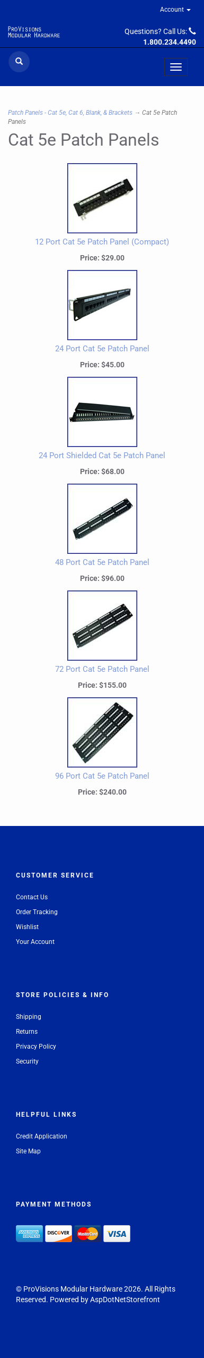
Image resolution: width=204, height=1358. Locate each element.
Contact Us (32, 897)
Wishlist (27, 927)
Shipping (28, 1016)
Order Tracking (37, 912)
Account (175, 9)
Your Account (35, 942)
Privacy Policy (36, 1046)
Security (27, 1061)
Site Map (28, 1151)
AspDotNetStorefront (125, 1299)
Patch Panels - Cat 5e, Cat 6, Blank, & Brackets (70, 112)
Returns (27, 1031)
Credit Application (41, 1136)
